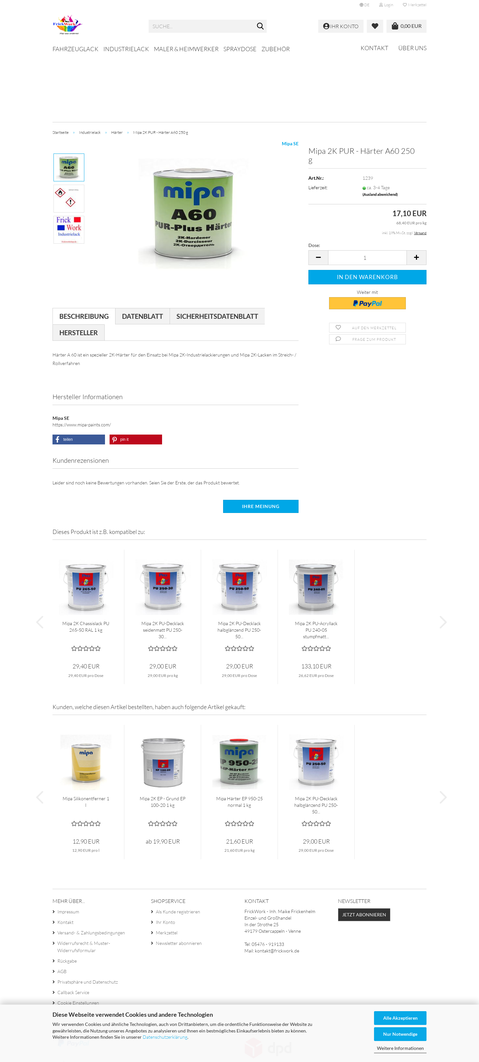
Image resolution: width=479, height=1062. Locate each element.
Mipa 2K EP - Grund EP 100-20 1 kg (162, 736)
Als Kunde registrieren (178, 846)
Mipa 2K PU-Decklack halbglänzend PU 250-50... (239, 564)
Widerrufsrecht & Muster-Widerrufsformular (83, 881)
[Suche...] (260, 26)
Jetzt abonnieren (364, 849)
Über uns (412, 47)
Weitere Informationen (400, 1048)
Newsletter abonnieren (179, 877)
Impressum (68, 846)
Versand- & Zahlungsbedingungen (91, 867)
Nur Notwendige (400, 1034)
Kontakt (374, 47)
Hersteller (78, 267)
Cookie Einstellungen (78, 937)
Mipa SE (290, 78)
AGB (62, 906)
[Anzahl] (367, 192)
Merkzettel (415, 4)
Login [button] (386, 4)
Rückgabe (67, 895)
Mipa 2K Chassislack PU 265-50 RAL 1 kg (85, 561)
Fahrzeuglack (75, 48)
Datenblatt (142, 251)
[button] (364, 5)
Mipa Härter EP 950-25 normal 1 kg (239, 736)
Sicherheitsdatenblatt (217, 251)
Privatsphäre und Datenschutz (87, 916)
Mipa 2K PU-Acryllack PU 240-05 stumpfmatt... (316, 564)
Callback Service (73, 926)
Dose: (314, 179)
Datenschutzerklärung (165, 1037)
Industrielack (126, 48)
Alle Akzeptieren (400, 1018)
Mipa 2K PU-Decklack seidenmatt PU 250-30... (162, 564)
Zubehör (275, 48)
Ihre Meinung (261, 440)
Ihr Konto (165, 856)
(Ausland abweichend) (380, 129)
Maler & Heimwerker (186, 48)
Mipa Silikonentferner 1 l (86, 736)
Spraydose (240, 48)
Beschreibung (84, 251)
